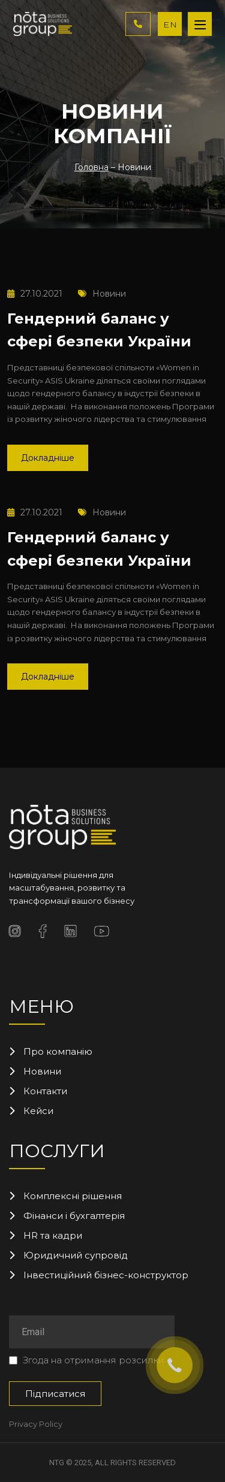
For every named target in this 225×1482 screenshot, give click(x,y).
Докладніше (47, 457)
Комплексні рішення (72, 1195)
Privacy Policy (35, 1424)
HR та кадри (52, 1235)
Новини (102, 293)
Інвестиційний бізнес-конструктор (105, 1274)
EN (170, 24)
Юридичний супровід (75, 1255)
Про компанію (57, 1051)
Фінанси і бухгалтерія (74, 1215)
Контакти (45, 1090)
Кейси (38, 1110)
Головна (91, 167)
